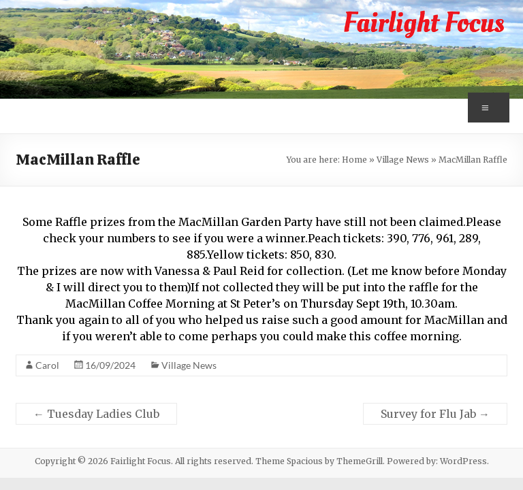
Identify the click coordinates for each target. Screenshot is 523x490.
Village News (403, 159)
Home (354, 159)
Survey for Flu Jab (435, 414)
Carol (47, 365)
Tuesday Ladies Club (96, 414)
